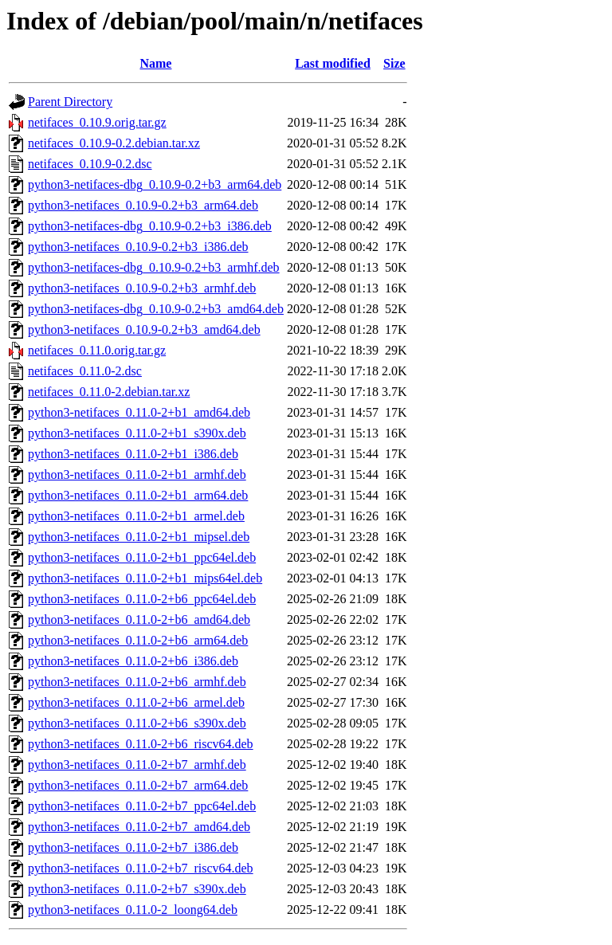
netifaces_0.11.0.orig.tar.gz (97, 350)
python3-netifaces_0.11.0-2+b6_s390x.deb (137, 723)
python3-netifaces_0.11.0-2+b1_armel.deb (136, 516)
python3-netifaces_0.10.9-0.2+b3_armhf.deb (142, 288)
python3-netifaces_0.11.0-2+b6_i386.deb (133, 661)
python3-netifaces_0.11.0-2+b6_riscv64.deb (140, 744)
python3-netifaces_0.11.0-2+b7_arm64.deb (138, 785)
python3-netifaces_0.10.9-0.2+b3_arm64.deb (143, 205)
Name (155, 63)
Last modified (333, 63)
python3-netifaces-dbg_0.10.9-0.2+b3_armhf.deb (154, 267)
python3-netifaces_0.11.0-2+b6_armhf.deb (137, 681)
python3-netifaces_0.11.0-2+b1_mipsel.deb (138, 536)
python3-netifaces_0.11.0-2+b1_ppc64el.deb (142, 557)
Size (394, 63)
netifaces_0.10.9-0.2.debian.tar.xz (114, 143)
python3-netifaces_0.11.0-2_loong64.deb (132, 909)
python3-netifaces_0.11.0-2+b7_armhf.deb (137, 764)
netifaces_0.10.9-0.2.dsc (90, 164)
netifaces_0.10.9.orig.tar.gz (97, 122)
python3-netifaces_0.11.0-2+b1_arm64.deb (138, 495)
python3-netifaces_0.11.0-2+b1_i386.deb (133, 454)
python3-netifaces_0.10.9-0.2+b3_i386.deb (138, 246)
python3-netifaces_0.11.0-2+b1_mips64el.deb (145, 578)
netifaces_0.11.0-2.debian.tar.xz (109, 391)
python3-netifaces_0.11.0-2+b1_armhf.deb (137, 474)
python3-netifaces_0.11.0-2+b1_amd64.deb (139, 412)
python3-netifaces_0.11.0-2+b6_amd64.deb (139, 619)
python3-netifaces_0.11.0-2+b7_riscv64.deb (140, 868)
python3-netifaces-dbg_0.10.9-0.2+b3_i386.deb (150, 226)
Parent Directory (70, 101)
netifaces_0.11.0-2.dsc (85, 371)
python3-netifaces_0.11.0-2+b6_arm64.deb (138, 640)
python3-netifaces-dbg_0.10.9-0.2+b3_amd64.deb (156, 309)
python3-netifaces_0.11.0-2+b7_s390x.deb (137, 889)
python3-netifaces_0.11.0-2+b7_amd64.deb (139, 826)
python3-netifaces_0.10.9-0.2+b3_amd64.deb (144, 329)
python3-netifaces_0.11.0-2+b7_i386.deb (133, 847)
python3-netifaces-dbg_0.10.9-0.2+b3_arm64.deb (154, 184)
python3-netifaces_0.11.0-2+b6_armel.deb (136, 702)
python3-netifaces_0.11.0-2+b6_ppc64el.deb (142, 599)
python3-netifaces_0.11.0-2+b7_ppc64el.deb (142, 806)
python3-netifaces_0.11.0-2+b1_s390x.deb (137, 433)
